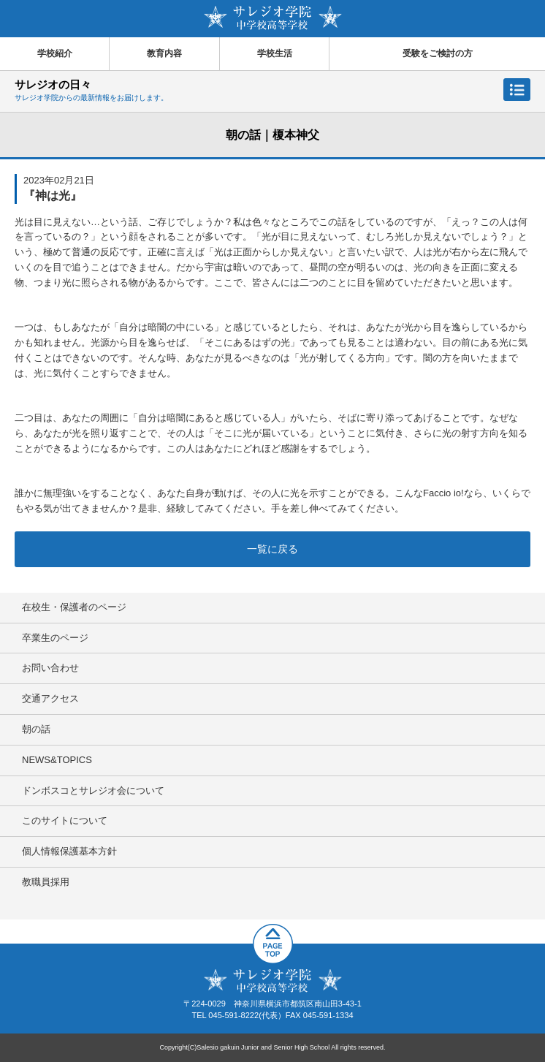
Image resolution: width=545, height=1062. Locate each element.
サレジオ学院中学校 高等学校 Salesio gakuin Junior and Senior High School (273, 18)
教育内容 (164, 53)
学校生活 (274, 53)
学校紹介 (54, 53)
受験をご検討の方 (438, 53)
